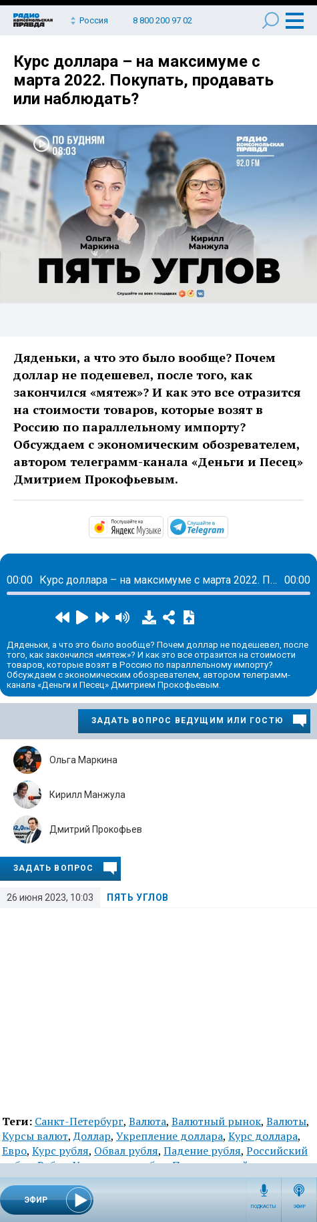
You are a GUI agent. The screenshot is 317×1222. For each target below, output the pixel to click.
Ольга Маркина (83, 760)
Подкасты (263, 1206)
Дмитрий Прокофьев (95, 829)
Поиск (270, 20)
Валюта (147, 1121)
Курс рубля (60, 1150)
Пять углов (138, 897)
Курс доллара (263, 1136)
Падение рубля (202, 1150)
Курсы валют (35, 1136)
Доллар (92, 1136)
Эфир (299, 1206)
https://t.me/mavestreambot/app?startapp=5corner (227, 526)
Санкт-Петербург (79, 1121)
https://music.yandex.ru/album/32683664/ (162, 526)
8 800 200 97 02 (162, 20)
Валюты (286, 1121)
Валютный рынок (216, 1121)
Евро (14, 1150)
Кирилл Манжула (87, 794)
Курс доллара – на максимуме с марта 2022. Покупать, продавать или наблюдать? (143, 80)
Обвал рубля (126, 1150)
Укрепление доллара (169, 1136)
